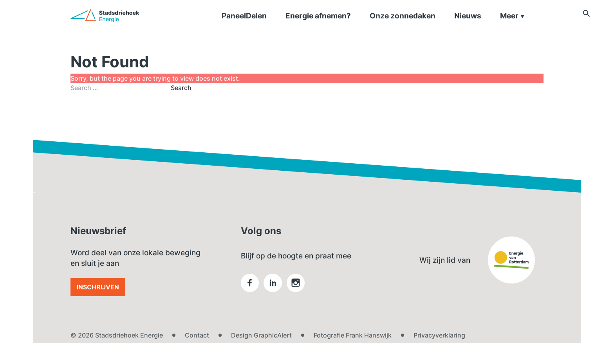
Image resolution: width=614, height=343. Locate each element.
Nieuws (467, 25)
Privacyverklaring (439, 335)
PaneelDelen (244, 25)
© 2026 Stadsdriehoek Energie (116, 335)
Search (181, 88)
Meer (512, 25)
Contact (197, 335)
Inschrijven (98, 287)
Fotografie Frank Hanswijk (353, 335)
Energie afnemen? (318, 25)
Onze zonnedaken (402, 25)
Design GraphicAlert (261, 335)
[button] (540, 24)
